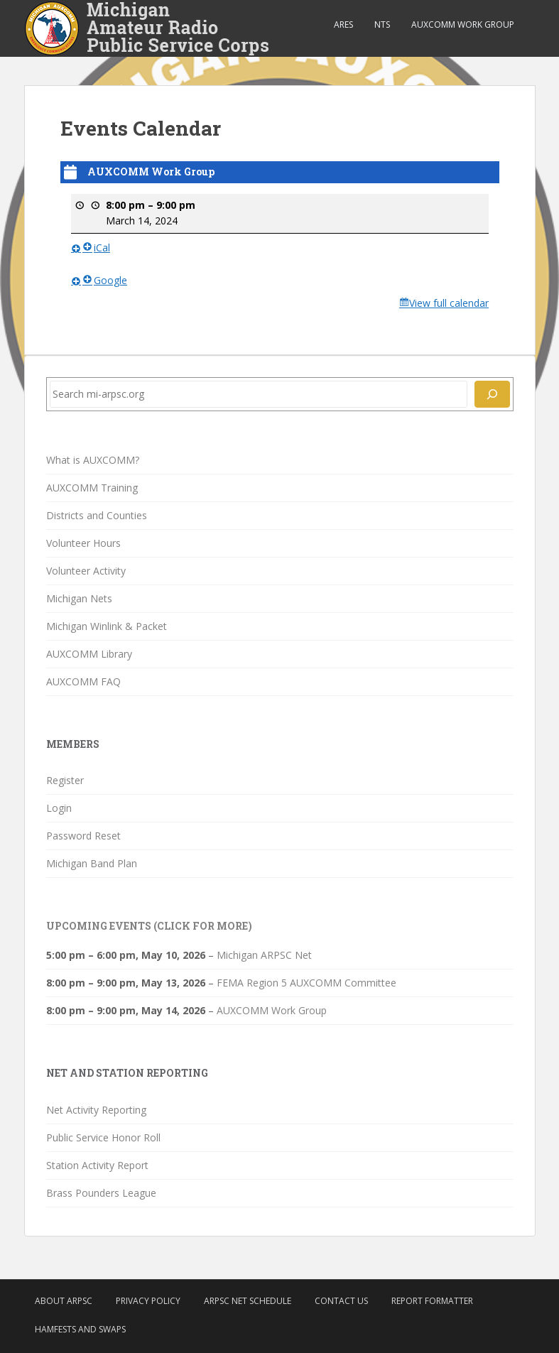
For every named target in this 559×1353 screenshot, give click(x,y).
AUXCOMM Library (89, 654)
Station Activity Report (97, 1165)
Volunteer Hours (83, 543)
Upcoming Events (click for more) (149, 926)
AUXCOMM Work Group (462, 24)
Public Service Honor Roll (103, 1137)
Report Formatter (432, 1301)
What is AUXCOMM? (92, 460)
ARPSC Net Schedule (247, 1301)
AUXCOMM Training (92, 487)
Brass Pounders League (101, 1193)
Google (104, 279)
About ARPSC (63, 1301)
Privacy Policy (148, 1301)
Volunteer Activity (86, 570)
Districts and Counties (96, 515)
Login (59, 808)
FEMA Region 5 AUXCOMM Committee (306, 982)
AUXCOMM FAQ (83, 681)
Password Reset (83, 835)
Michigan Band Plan (91, 863)
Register (65, 780)
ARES (343, 24)
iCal (96, 247)
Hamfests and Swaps (80, 1329)
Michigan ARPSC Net (264, 955)
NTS (382, 24)
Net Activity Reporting (96, 1109)
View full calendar (449, 303)
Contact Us (341, 1301)
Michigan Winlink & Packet (106, 626)
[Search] (492, 394)
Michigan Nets (79, 598)
